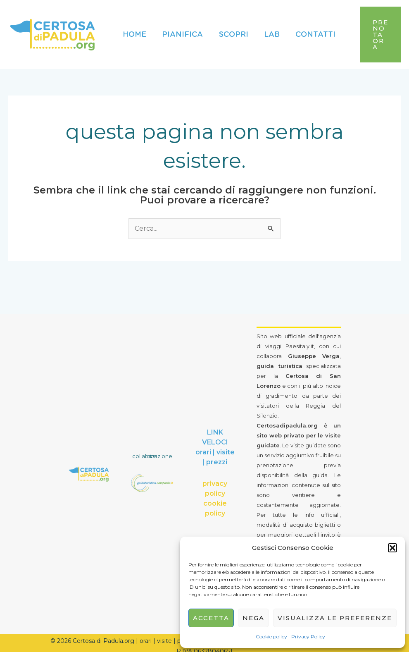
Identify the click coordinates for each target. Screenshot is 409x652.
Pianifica (181, 31)
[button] (392, 548)
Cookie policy (271, 636)
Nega (253, 618)
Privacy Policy (308, 636)
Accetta (211, 618)
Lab (268, 31)
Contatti (311, 31)
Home (134, 31)
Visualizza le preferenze (335, 618)
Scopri (231, 31)
